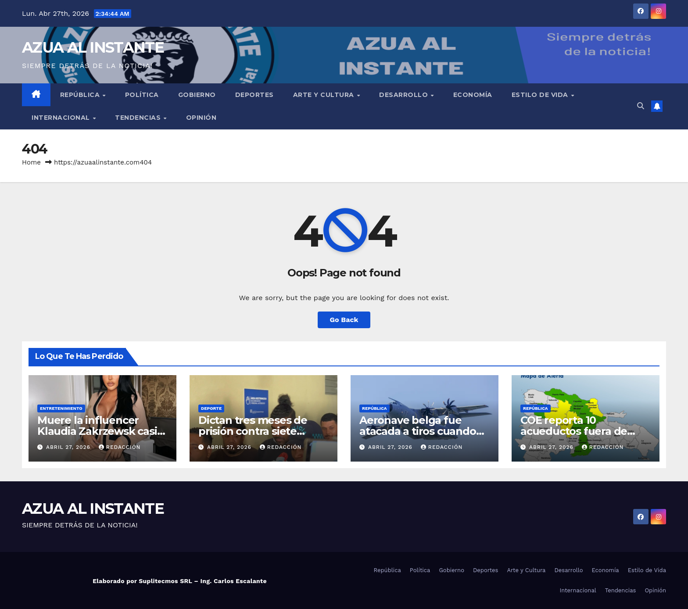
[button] (640, 106)
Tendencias (139, 118)
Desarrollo (404, 95)
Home (31, 162)
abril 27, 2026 (69, 447)
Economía (472, 95)
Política (142, 95)
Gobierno (197, 95)
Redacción (120, 447)
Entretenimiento (61, 408)
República (81, 95)
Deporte (211, 408)
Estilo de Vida (541, 95)
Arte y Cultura (324, 95)
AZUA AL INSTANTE (93, 47)
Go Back (344, 319)
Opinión (201, 118)
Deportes (254, 95)
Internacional (62, 118)
